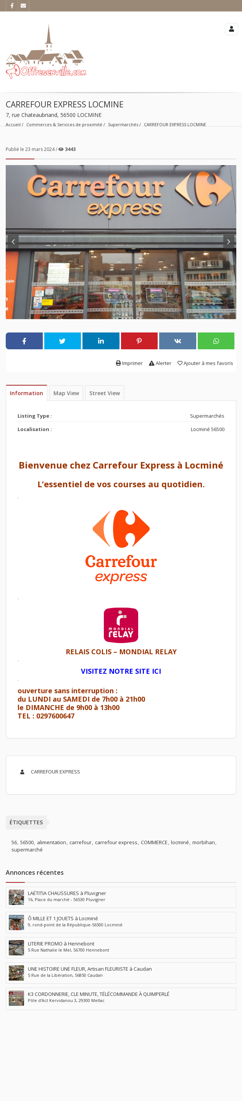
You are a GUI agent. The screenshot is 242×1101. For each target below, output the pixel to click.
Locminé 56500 (207, 429)
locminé (180, 842)
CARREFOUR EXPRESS (49, 771)
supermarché (27, 849)
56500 (27, 842)
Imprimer (129, 363)
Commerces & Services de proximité (64, 124)
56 (14, 842)
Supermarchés (123, 124)
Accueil (13, 124)
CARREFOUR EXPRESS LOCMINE (175, 124)
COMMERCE (154, 842)
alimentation (51, 842)
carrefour (80, 842)
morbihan (203, 842)
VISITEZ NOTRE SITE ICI (121, 671)
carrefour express (116, 842)
